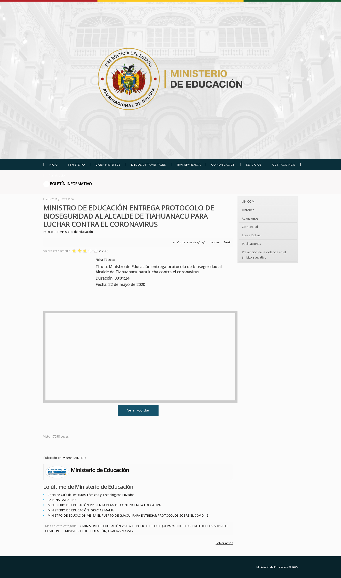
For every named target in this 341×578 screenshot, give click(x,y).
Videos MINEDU (74, 458)
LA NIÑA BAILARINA (62, 500)
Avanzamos (250, 218)
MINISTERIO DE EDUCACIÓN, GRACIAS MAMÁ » (99, 531)
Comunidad (250, 227)
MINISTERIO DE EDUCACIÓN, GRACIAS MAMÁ (81, 510)
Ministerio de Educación (76, 232)
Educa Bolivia (251, 235)
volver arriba (224, 543)
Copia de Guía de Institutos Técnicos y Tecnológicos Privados (91, 495)
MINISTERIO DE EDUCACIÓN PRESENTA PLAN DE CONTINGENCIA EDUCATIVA (104, 505)
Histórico (248, 210)
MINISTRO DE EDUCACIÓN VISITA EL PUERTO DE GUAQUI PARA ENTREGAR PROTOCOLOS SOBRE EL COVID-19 (128, 515)
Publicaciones (251, 244)
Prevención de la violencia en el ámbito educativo (264, 254)
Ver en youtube (138, 410)
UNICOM (248, 201)
